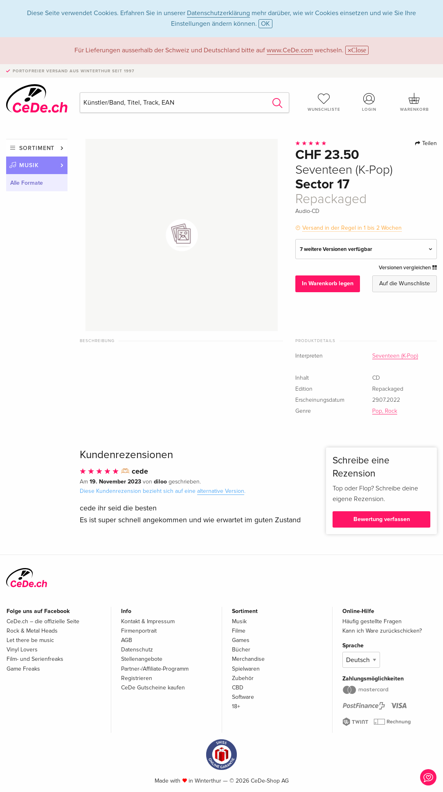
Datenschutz (137, 649)
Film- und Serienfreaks (35, 659)
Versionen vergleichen (408, 267)
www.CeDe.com (290, 50)
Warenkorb (414, 102)
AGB (126, 640)
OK (265, 24)
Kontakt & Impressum (148, 621)
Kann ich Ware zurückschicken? (382, 630)
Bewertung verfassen (381, 519)
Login (368, 102)
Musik (29, 165)
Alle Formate (26, 182)
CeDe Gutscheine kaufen (153, 687)
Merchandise (248, 659)
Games (241, 640)
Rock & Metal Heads (32, 630)
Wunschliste (323, 102)
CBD (237, 687)
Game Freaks (23, 668)
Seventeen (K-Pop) (395, 356)
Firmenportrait (139, 630)
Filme (238, 630)
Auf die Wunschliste (404, 283)
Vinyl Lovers (22, 649)
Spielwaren (246, 668)
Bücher (241, 649)
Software (243, 697)
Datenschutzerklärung (218, 13)
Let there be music (30, 640)
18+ (236, 706)
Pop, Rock (384, 411)
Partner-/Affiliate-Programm (155, 668)
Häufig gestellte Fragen (372, 621)
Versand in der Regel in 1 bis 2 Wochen (352, 227)
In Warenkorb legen (327, 283)
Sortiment (36, 148)
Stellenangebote (141, 659)
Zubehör (243, 678)
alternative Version (220, 491)
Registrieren (136, 678)
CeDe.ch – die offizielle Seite (43, 621)
